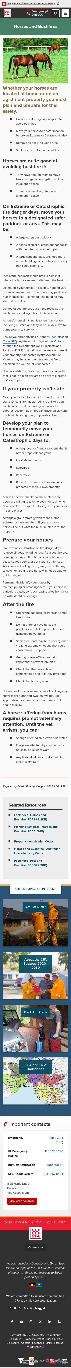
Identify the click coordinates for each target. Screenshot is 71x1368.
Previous (10, 1309)
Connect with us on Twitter (40, 1322)
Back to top (38, 1248)
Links (49, 1343)
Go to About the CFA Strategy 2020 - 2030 (35, 975)
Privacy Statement (33, 1339)
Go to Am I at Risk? (35, 923)
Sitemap (58, 1343)
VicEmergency (35, 1347)
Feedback (38, 1343)
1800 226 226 (54, 1152)
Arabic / (34, 1309)
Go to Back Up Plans (35, 1028)
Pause (15, 1309)
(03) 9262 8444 (53, 1174)
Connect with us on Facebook (12, 1322)
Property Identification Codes (34, 842)
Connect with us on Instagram (31, 1322)
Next (20, 1309)
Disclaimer (15, 1339)
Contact (25, 1343)
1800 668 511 (54, 1165)
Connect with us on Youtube (21, 1322)
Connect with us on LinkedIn (50, 1322)
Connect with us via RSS (59, 1322)
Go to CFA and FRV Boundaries (35, 1081)
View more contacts (22, 1201)
